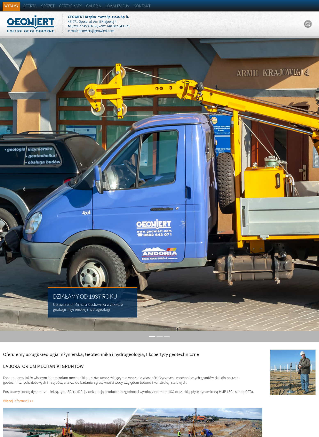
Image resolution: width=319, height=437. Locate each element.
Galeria (93, 6)
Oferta (29, 6)
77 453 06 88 (88, 26)
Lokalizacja (117, 6)
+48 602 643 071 (118, 26)
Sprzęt (48, 6)
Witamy (11, 6)
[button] (24, 189)
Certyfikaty (70, 6)
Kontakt (142, 6)
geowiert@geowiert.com (96, 30)
